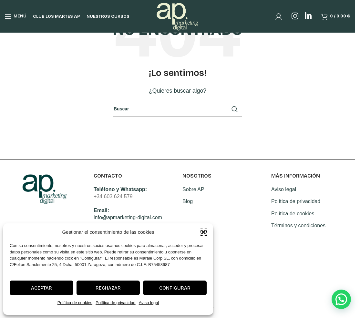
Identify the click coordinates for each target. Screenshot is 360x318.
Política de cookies (74, 302)
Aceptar (41, 288)
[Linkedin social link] (308, 16)
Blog (187, 201)
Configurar (174, 288)
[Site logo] (178, 16)
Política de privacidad (116, 302)
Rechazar (108, 288)
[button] (203, 232)
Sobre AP (193, 189)
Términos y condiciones (298, 225)
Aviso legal (149, 302)
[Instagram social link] (295, 16)
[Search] (177, 109)
